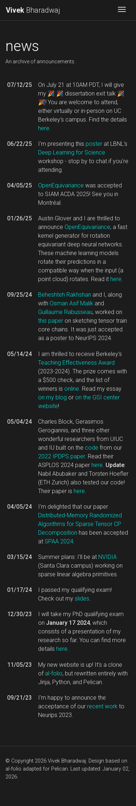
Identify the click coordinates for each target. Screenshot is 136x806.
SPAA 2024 (59, 541)
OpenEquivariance (61, 185)
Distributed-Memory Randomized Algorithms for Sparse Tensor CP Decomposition (80, 524)
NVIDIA (107, 556)
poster (94, 143)
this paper (50, 320)
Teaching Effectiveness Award (76, 362)
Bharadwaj (33, 10)
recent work (102, 706)
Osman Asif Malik (71, 303)
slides (82, 598)
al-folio (53, 673)
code (91, 447)
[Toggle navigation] (122, 10)
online (71, 388)
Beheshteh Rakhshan (64, 294)
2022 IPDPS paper (61, 456)
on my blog (52, 397)
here (43, 128)
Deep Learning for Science (71, 152)
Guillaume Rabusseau (65, 312)
